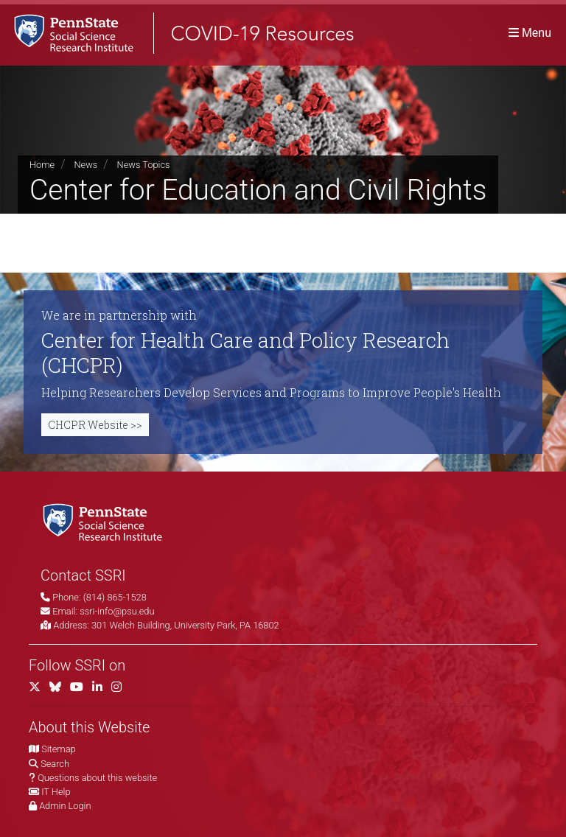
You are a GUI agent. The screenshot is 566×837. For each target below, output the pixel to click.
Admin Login (65, 805)
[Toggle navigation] (530, 33)
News (85, 164)
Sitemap (58, 748)
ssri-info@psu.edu (117, 611)
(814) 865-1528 (115, 597)
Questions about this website (97, 777)
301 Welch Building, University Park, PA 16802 (185, 625)
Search (55, 763)
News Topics (143, 164)
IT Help (55, 791)
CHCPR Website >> (95, 425)
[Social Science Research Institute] (105, 521)
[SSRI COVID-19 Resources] (177, 33)
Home (42, 164)
